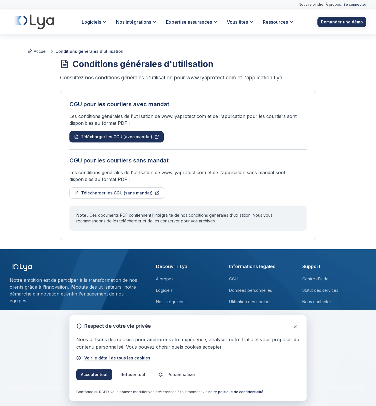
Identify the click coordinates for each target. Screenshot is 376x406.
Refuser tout (133, 374)
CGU (233, 278)
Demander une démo (342, 21)
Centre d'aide (315, 278)
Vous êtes (240, 22)
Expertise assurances (192, 22)
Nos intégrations (136, 22)
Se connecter (354, 4)
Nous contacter (316, 301)
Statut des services (320, 290)
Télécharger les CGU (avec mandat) (116, 136)
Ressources (278, 22)
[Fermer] (295, 326)
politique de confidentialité (240, 392)
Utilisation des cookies (250, 301)
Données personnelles (250, 290)
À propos (333, 4)
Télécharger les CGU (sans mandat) (116, 192)
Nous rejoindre (311, 4)
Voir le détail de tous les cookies (113, 357)
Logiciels (94, 22)
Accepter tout (94, 374)
